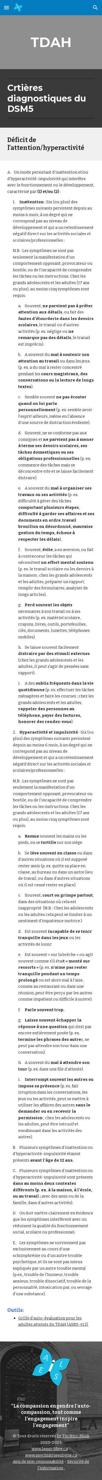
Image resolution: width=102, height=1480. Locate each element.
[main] (51, 42)
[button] (6, 7)
